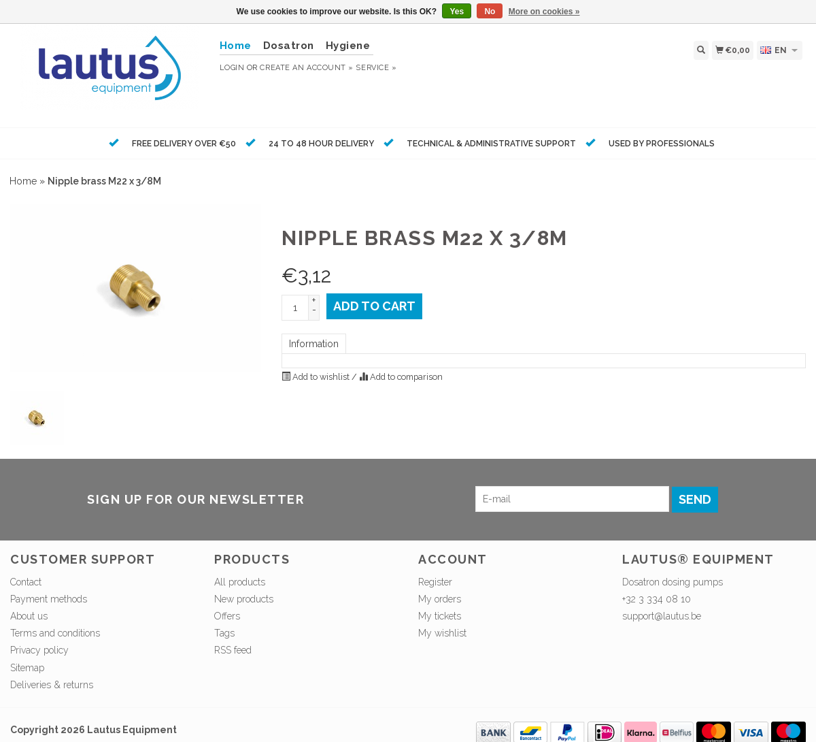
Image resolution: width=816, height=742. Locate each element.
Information (314, 343)
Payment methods (48, 599)
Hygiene (348, 45)
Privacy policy (39, 650)
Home (23, 181)
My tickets (439, 616)
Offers (227, 616)
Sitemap (27, 667)
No (489, 11)
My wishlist (442, 633)
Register (435, 582)
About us (29, 616)
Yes (456, 11)
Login (232, 67)
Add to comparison (401, 377)
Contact (25, 582)
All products (239, 582)
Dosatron (288, 45)
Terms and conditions (55, 633)
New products (243, 599)
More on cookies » (544, 11)
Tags (224, 633)
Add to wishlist (317, 377)
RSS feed (233, 650)
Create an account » (306, 67)
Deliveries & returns (51, 684)
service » (376, 67)
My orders (439, 599)
